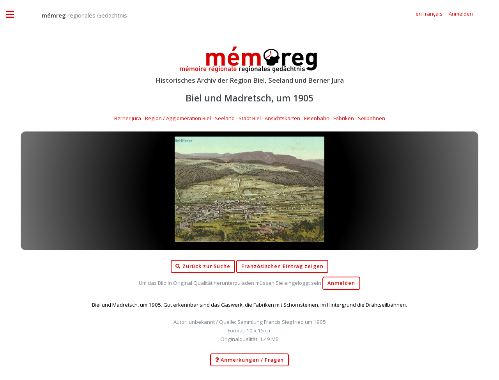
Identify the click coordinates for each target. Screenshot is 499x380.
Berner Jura (127, 118)
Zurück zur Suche (202, 266)
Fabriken (343, 118)
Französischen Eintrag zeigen (282, 266)
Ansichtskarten (282, 118)
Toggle (14, 14)
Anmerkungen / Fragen (249, 360)
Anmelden (341, 283)
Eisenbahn (316, 118)
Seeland (225, 118)
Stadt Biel (250, 118)
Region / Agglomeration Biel (178, 118)
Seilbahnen (371, 118)
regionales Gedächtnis (76, 15)
